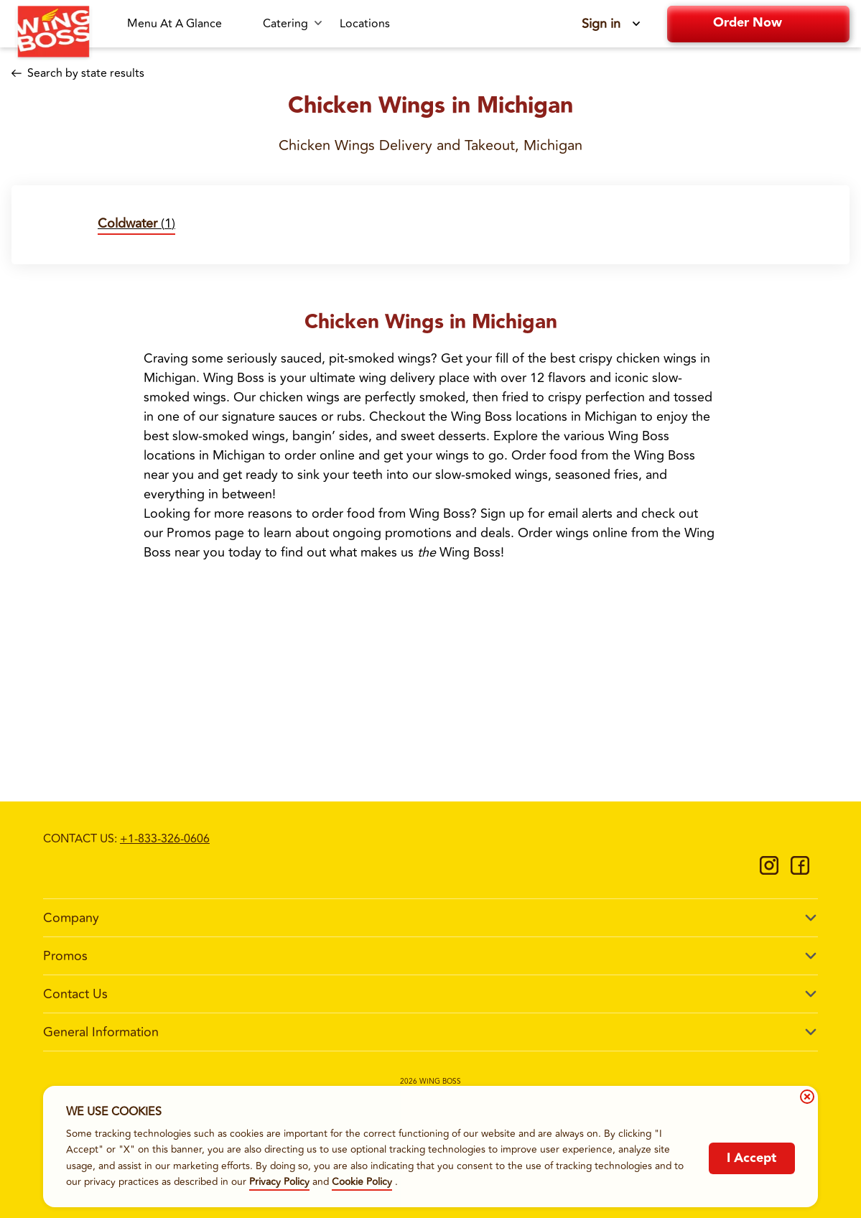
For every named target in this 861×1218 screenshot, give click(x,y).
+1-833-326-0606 (165, 838)
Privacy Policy (279, 1181)
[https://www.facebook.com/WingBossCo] (800, 870)
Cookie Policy (362, 1181)
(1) (136, 223)
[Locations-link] (365, 24)
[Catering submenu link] (292, 24)
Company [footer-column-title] (71, 918)
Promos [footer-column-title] (65, 956)
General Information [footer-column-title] (101, 1032)
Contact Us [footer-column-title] (75, 994)
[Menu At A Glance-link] (186, 24)
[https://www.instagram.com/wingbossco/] (769, 870)
